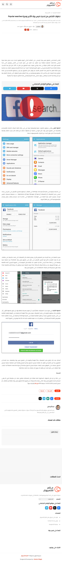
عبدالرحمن (38, 26)
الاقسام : (58, 499)
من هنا (36, 383)
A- (25, 30)
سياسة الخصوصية (54, 524)
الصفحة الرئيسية (56, 13)
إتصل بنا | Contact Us (54, 521)
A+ (28, 30)
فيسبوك (42, 391)
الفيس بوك (47, 13)
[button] (51, 398)
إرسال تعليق (54, 432)
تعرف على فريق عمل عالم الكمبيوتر (50, 517)
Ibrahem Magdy (38, 559)
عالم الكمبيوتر (24, 556)
